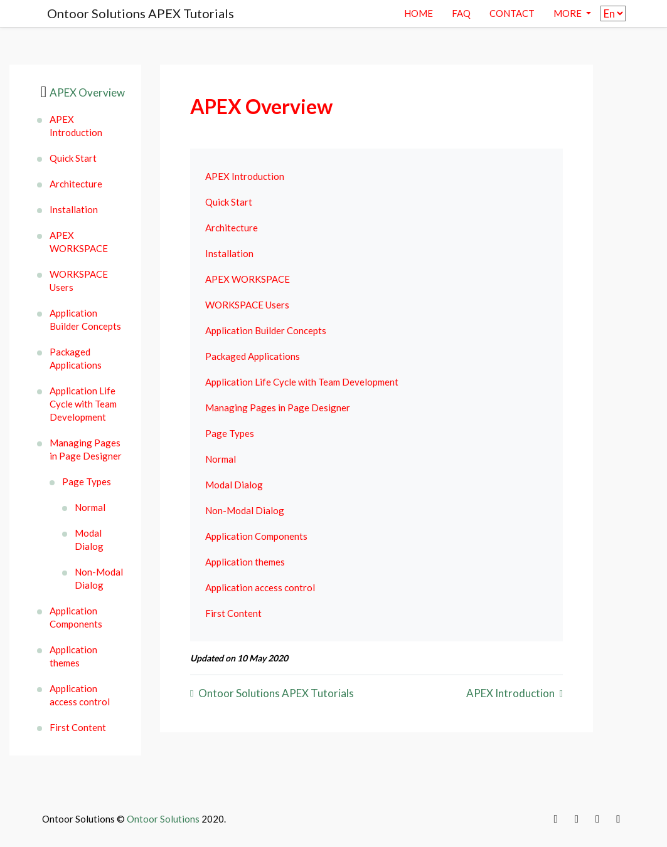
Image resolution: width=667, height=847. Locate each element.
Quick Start (73, 158)
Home (418, 13)
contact (512, 13)
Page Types (86, 481)
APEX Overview (87, 92)
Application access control (80, 695)
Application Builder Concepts (85, 319)
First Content (78, 727)
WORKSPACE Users (79, 280)
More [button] (568, 13)
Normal (90, 507)
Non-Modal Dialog (99, 578)
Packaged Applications (76, 358)
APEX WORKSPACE (79, 241)
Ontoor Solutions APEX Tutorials (140, 13)
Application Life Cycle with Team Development (83, 404)
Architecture (76, 183)
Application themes (73, 656)
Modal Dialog (89, 539)
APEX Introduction (76, 125)
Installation (74, 209)
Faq (461, 13)
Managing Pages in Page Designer (86, 449)
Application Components (76, 617)
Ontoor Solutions (163, 818)
